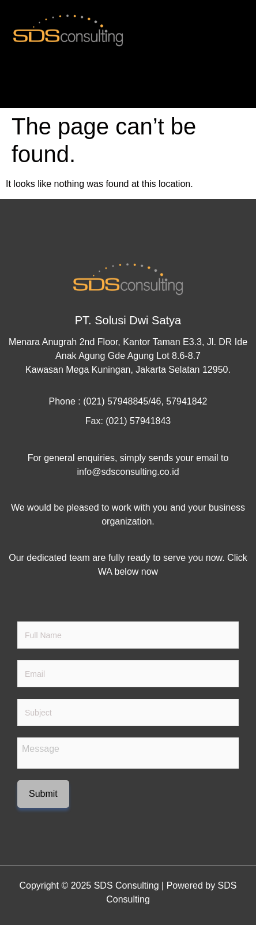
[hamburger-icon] (231, 88)
